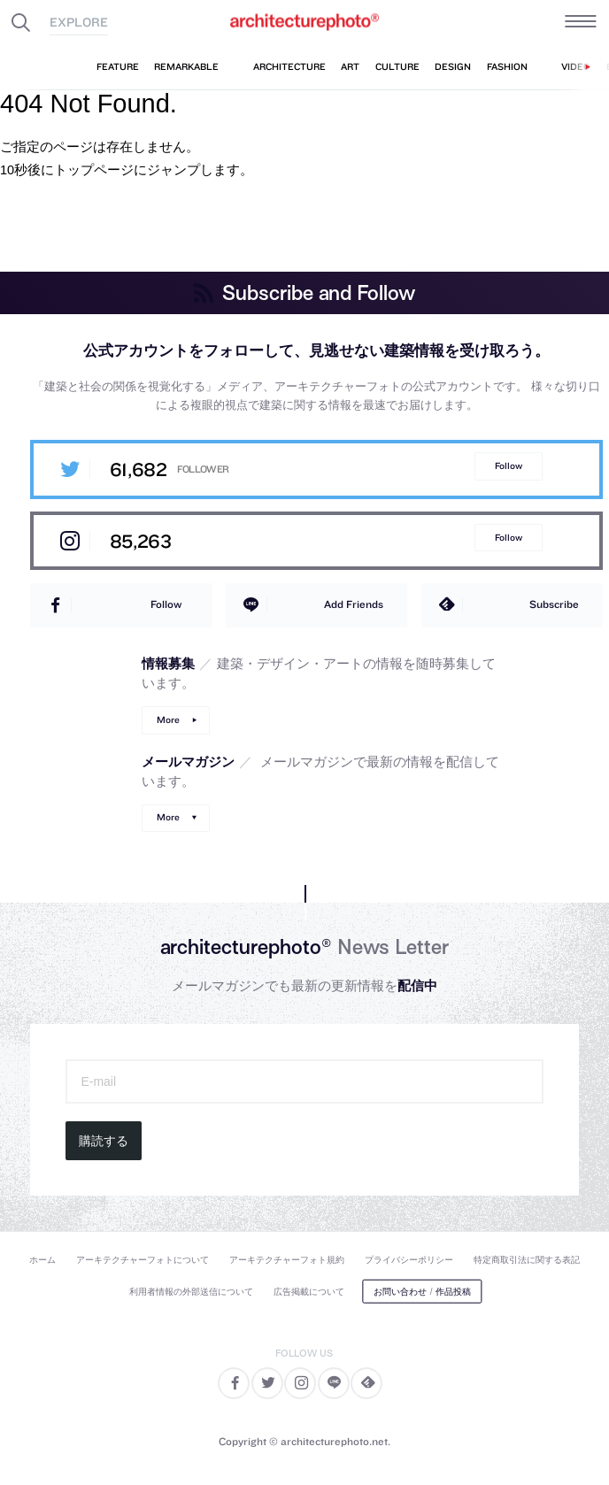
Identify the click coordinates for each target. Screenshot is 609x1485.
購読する (103, 1141)
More (168, 720)
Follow (508, 466)
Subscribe (554, 604)
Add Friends (353, 604)
